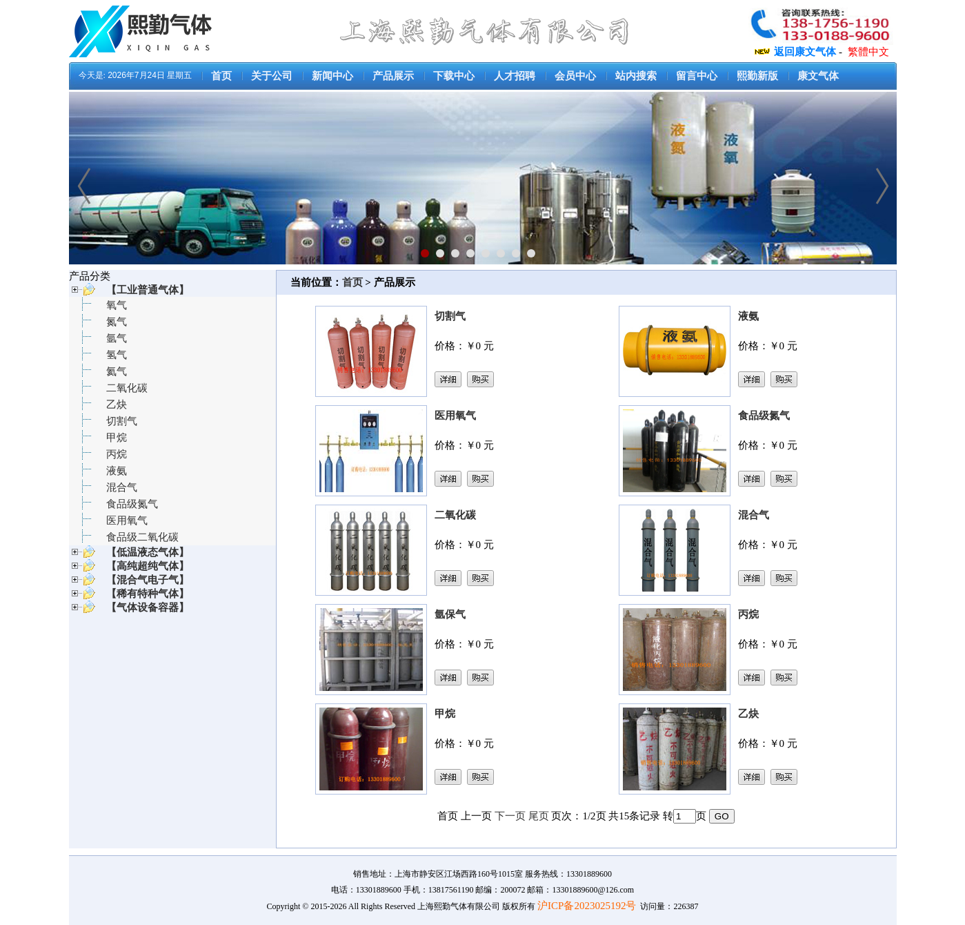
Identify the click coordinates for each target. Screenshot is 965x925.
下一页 (510, 815)
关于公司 (271, 75)
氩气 (116, 338)
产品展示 (393, 75)
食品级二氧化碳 (142, 537)
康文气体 (818, 75)
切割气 (121, 421)
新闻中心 (332, 75)
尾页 (538, 815)
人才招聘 (514, 75)
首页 (221, 75)
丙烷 (116, 454)
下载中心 (454, 75)
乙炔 (116, 404)
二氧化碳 (127, 387)
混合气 (121, 487)
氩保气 (450, 614)
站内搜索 (636, 75)
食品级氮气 (132, 503)
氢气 (116, 354)
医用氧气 (127, 520)
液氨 (116, 470)
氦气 (116, 371)
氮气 (116, 321)
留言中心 (696, 75)
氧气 (116, 305)
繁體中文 (868, 51)
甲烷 (116, 437)
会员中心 (575, 75)
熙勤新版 (757, 75)
